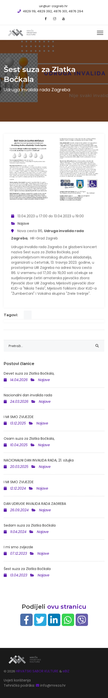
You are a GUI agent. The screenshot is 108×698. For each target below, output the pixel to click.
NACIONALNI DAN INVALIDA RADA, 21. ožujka (39, 460)
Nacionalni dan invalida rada (28, 395)
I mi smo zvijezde (18, 547)
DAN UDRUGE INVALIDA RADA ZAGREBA (35, 503)
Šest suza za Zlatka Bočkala (27, 568)
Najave (23, 223)
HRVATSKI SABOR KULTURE (37, 671)
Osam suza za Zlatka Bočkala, (29, 438)
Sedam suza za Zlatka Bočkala (30, 525)
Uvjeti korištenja (17, 680)
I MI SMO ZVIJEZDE (19, 416)
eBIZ (66, 671)
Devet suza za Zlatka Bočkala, (29, 373)
